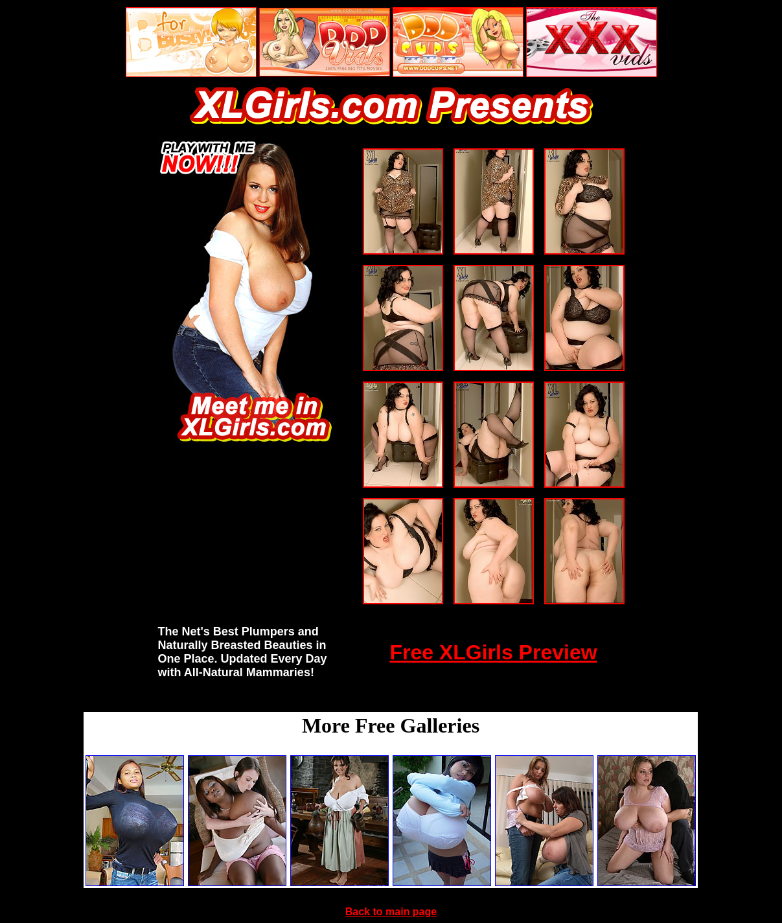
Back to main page (391, 911)
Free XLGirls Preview (493, 652)
